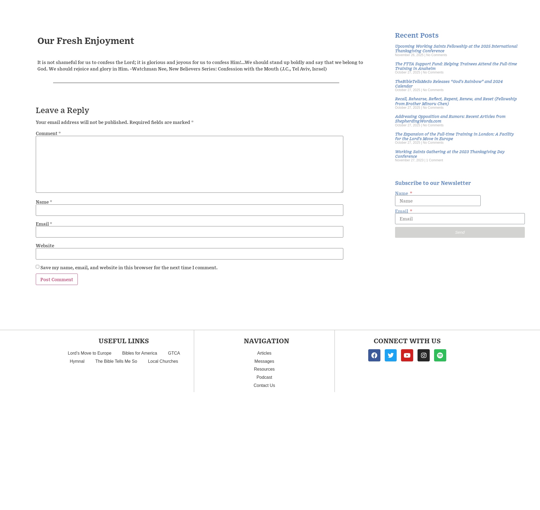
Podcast (479, 11)
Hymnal (77, 361)
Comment (48, 133)
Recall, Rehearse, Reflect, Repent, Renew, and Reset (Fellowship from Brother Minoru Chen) (456, 101)
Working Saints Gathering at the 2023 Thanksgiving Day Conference (450, 154)
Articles (405, 10)
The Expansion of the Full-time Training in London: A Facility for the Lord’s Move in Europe (454, 136)
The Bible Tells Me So (116, 361)
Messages (365, 10)
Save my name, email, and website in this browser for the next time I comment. (129, 267)
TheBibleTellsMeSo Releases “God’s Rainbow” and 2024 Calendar (449, 83)
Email (44, 224)
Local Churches (163, 361)
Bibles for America (139, 353)
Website (45, 245)
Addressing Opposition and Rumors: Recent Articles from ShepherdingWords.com (450, 118)
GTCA (174, 353)
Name (44, 202)
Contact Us (515, 11)
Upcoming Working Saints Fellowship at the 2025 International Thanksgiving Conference (456, 48)
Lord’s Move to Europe (89, 353)
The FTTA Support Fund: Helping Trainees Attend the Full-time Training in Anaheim (456, 66)
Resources (444, 11)
